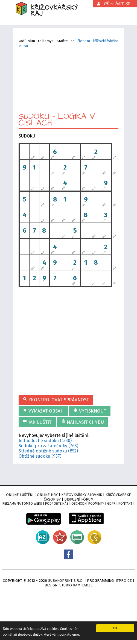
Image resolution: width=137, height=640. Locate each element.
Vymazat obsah (43, 411)
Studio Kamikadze (76, 585)
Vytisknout (90, 411)
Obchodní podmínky (87, 503)
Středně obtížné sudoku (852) (48, 451)
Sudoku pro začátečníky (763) (48, 445)
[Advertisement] (68, 80)
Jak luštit (37, 422)
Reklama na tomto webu (22, 503)
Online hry (47, 494)
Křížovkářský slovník (81, 494)
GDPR (111, 503)
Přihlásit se (117, 4)
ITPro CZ (124, 580)
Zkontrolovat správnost (56, 400)
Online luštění (19, 494)
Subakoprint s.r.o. (65, 580)
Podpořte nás (56, 503)
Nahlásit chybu (82, 422)
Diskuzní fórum (79, 499)
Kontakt (125, 503)
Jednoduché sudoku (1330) (45, 440)
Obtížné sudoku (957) (40, 456)
